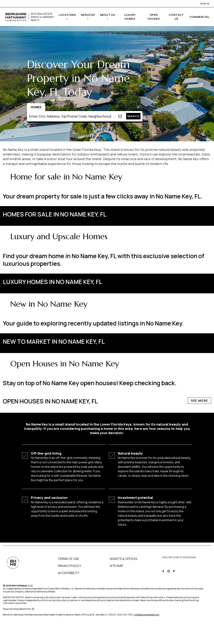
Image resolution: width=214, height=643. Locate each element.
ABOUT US (107, 15)
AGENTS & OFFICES (124, 559)
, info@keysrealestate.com (146, 614)
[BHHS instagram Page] (169, 570)
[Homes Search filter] (120, 116)
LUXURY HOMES (130, 17)
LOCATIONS (67, 15)
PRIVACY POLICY (69, 566)
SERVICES (88, 15)
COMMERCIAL (199, 17)
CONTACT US (176, 17)
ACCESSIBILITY (68, 573)
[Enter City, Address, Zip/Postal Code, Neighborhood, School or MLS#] (72, 116)
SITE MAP (116, 566)
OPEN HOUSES (154, 17)
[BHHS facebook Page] (163, 570)
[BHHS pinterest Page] (174, 570)
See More (199, 214)
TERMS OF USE (68, 559)
